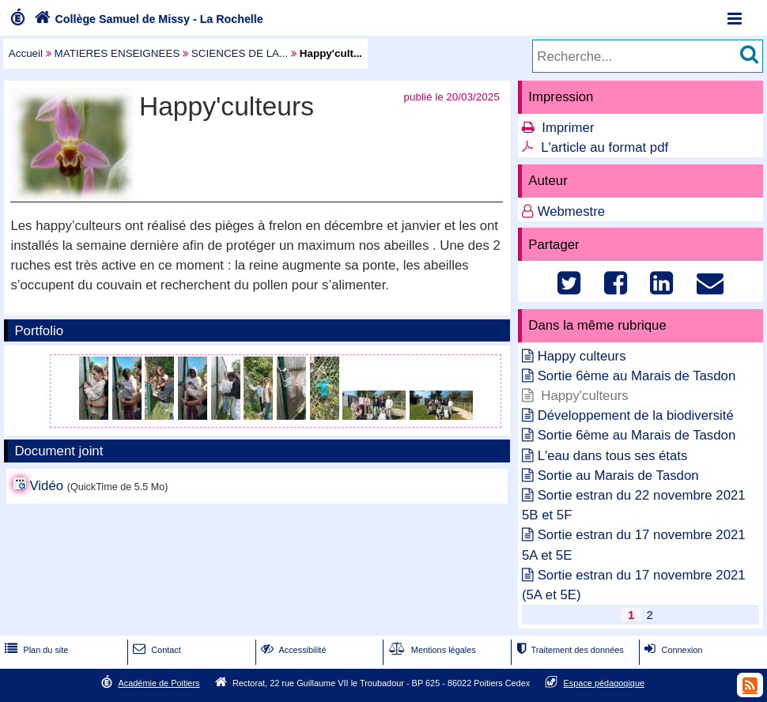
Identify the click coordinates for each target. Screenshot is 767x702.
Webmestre (572, 211)
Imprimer (568, 127)
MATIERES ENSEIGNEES (117, 53)
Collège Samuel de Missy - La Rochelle (147, 19)
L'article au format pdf (604, 147)
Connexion (671, 650)
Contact (155, 650)
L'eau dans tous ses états (613, 455)
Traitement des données (568, 650)
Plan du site (35, 650)
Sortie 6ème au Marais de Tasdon (637, 375)
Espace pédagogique (604, 683)
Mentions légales (431, 650)
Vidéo (46, 485)
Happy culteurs (582, 356)
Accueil (26, 53)
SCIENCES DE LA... (239, 53)
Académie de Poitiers (158, 683)
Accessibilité (292, 650)
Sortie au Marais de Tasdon (618, 475)
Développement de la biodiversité (636, 415)
